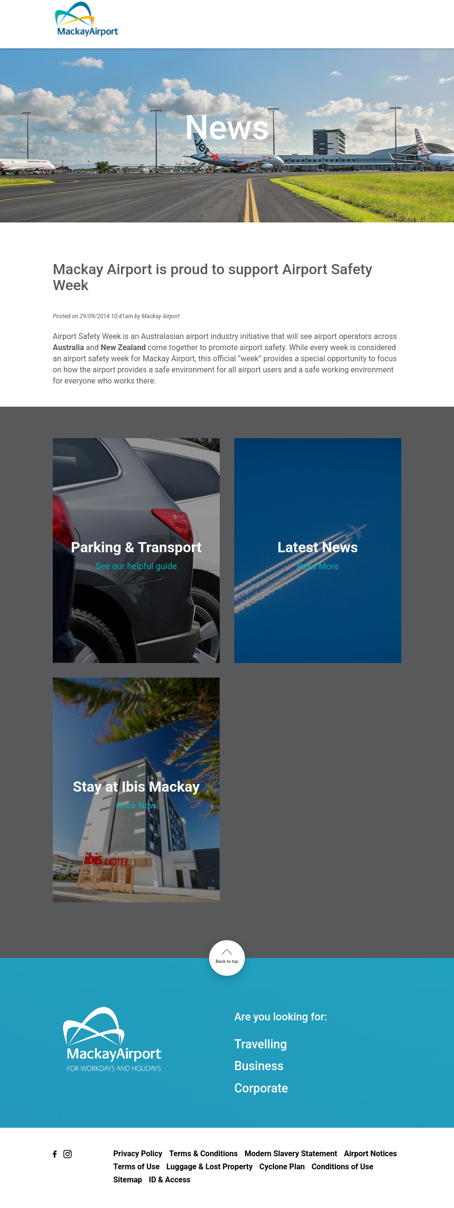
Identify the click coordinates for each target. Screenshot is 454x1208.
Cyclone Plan (282, 1166)
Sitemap (127, 1179)
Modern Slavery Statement (290, 1153)
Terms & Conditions (203, 1153)
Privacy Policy (137, 1153)
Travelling (260, 1044)
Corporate (261, 1088)
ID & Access (170, 1179)
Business (259, 1066)
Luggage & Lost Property (209, 1166)
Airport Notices (370, 1153)
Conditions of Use (343, 1166)
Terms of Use (136, 1166)
